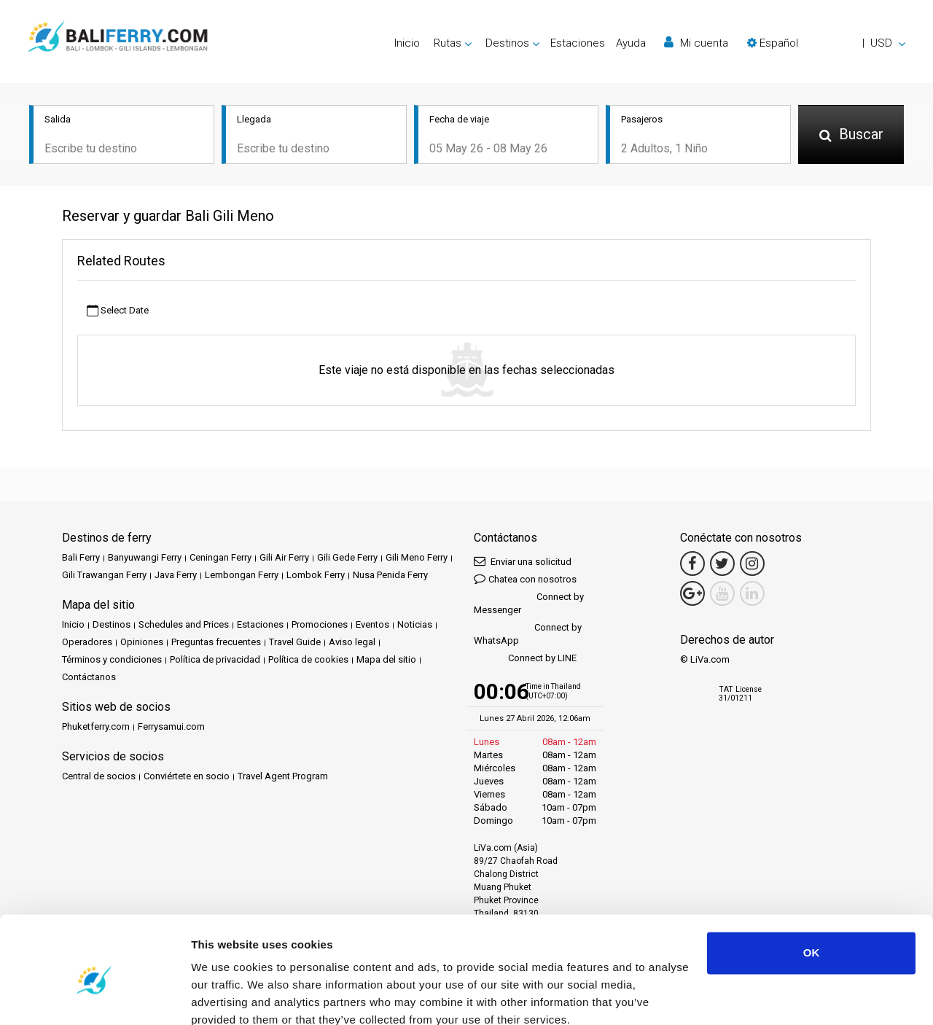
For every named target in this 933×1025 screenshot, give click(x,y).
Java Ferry (176, 574)
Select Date (118, 311)
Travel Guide (295, 641)
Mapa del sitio (386, 659)
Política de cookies (308, 659)
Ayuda (631, 43)
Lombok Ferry (315, 574)
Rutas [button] (447, 43)
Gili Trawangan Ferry (104, 574)
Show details (225, 996)
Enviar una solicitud (522, 561)
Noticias (414, 624)
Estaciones (577, 43)
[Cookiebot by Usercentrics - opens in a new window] (94, 997)
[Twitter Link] (722, 563)
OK (811, 889)
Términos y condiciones (112, 659)
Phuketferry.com (96, 726)
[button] (826, 43)
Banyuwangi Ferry (144, 557)
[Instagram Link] (752, 563)
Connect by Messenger (529, 603)
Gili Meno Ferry (417, 557)
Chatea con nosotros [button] (525, 578)
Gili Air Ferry (284, 557)
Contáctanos (89, 676)
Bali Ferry (81, 557)
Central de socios (99, 776)
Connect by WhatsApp (528, 634)
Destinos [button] (507, 43)
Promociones (320, 624)
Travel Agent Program (283, 776)
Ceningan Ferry (220, 557)
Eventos (372, 624)
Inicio (407, 43)
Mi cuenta (696, 43)
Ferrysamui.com (171, 726)
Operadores (87, 641)
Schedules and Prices (183, 624)
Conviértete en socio (187, 776)
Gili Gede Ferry (347, 557)
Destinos (111, 624)
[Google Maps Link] (692, 593)
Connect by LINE (525, 658)
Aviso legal (352, 641)
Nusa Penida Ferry (390, 574)
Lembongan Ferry (241, 574)
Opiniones (141, 641)
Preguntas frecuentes (216, 641)
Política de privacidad (215, 659)
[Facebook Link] (692, 563)
